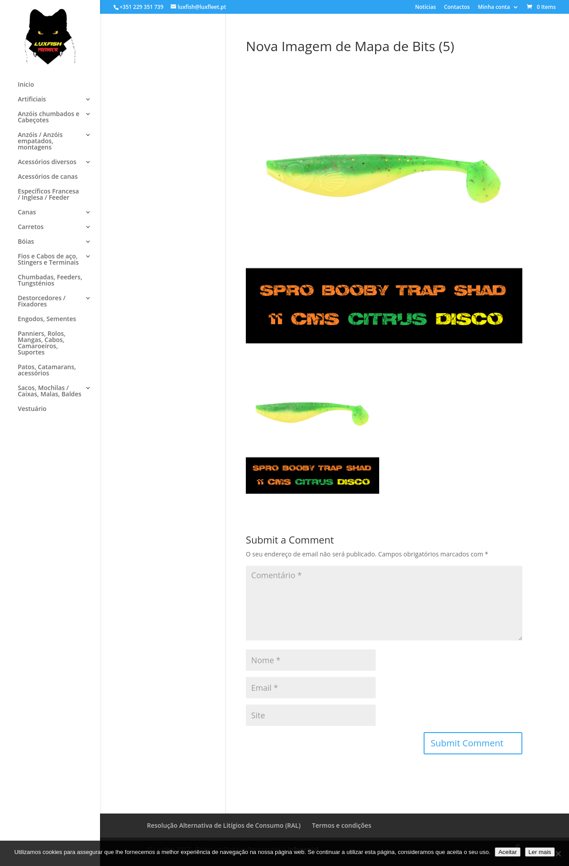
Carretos (31, 227)
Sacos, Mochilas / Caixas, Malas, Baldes (49, 391)
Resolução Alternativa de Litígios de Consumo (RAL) (224, 825)
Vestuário (32, 409)
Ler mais (540, 852)
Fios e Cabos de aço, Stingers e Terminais (48, 259)
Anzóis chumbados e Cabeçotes (48, 117)
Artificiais (32, 99)
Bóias (26, 242)
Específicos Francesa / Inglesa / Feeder (48, 194)
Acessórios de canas (48, 177)
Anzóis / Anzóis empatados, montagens (40, 141)
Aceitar (507, 852)
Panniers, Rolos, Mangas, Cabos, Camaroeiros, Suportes (41, 343)
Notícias (425, 7)
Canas (27, 212)
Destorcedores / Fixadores (42, 301)
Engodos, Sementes (47, 319)
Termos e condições (341, 825)
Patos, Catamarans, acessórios (47, 370)
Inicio (26, 85)
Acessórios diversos (47, 162)
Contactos (457, 7)
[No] (557, 853)
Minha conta (494, 7)
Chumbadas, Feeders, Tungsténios (50, 280)
